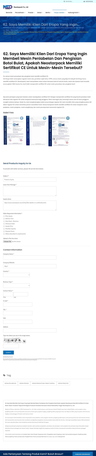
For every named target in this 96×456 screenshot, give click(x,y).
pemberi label (26, 434)
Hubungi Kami (74, 12)
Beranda (9, 12)
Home (7, 30)
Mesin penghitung (9, 436)
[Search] (74, 1)
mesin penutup (63, 383)
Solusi (40, 12)
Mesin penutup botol (19, 436)
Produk (31, 12)
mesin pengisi (24, 383)
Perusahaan (20, 12)
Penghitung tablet (82, 434)
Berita (48, 12)
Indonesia (89, 1)
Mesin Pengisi (34, 434)
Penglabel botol (29, 436)
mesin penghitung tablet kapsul (43, 383)
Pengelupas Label (61, 434)
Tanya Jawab (59, 12)
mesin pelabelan (10, 383)
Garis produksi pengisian (71, 434)
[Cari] (64, 1)
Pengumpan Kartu (42, 434)
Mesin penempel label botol (40, 436)
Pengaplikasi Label (51, 434)
